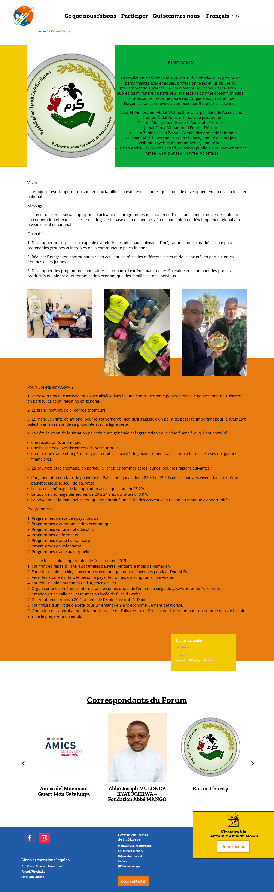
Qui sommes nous (176, 15)
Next (251, 763)
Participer (134, 15)
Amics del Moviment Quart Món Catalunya (64, 791)
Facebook (182, 647)
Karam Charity (210, 788)
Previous (22, 763)
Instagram (183, 655)
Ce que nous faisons (90, 15)
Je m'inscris (233, 846)
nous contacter (133, 881)
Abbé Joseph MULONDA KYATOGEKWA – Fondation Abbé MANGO (137, 793)
